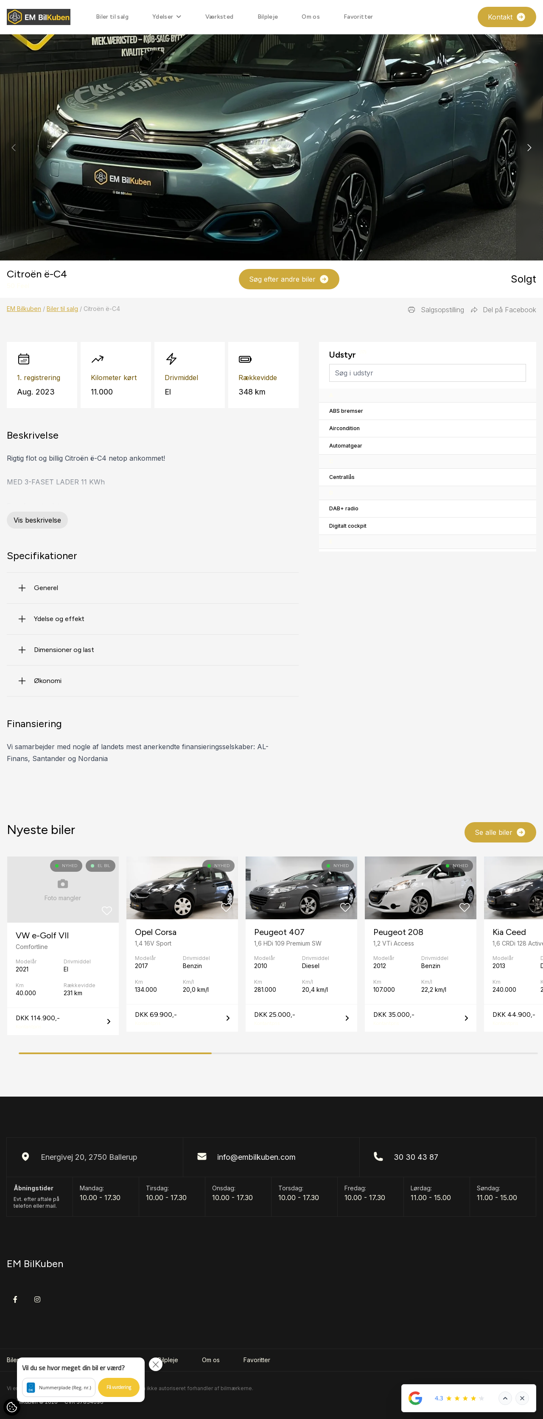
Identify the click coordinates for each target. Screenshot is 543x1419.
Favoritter (358, 16)
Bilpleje (268, 16)
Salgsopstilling (435, 309)
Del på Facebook (503, 309)
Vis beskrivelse (37, 520)
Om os (311, 16)
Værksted (219, 16)
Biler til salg (112, 16)
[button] (529, 147)
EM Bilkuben (24, 308)
